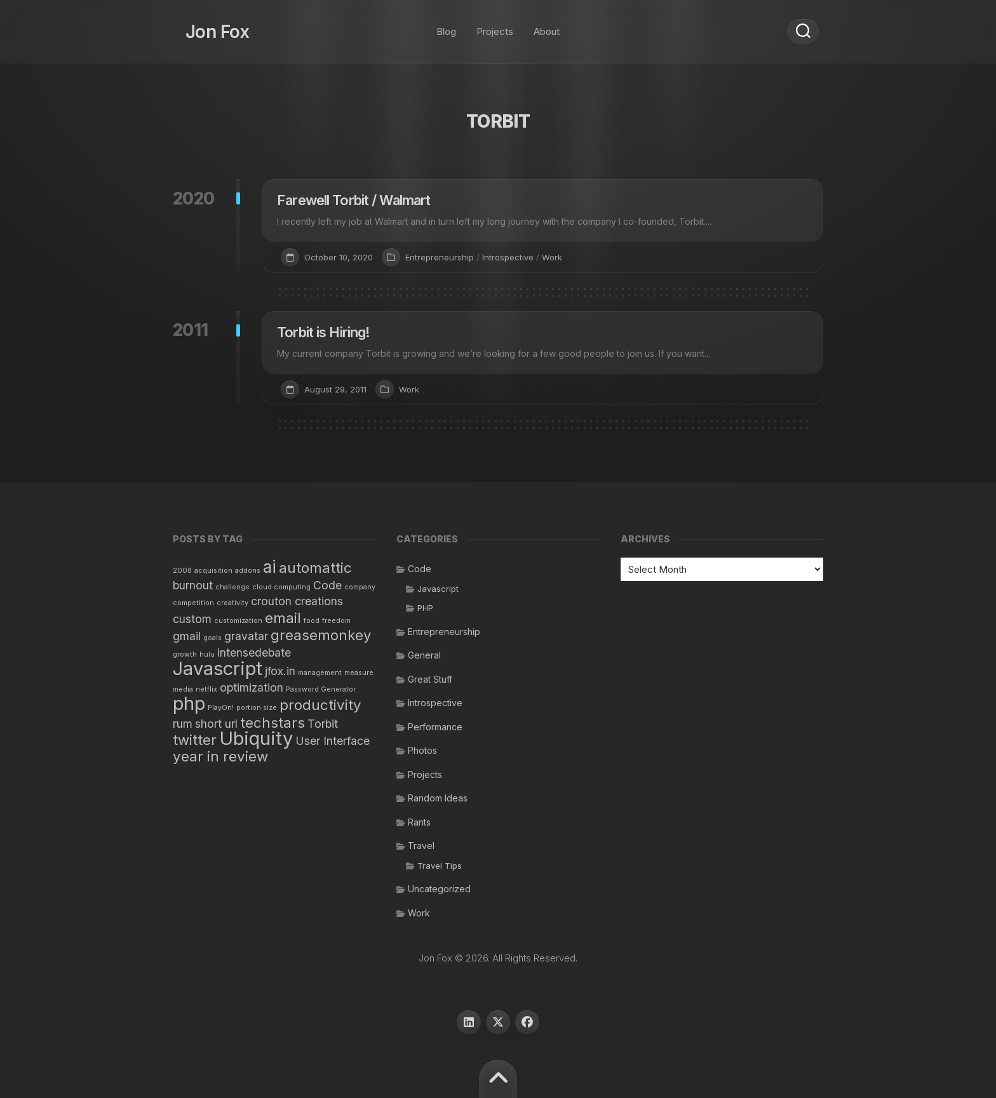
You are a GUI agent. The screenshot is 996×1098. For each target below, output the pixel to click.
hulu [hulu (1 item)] (207, 654)
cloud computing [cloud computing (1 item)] (281, 587)
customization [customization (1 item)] (238, 621)
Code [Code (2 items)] (327, 585)
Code (419, 568)
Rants (419, 822)
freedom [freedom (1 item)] (336, 621)
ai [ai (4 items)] (269, 567)
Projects (494, 25)
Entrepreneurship (439, 257)
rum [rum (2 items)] (182, 723)
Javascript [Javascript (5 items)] (217, 668)
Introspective (508, 257)
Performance (435, 726)
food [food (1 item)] (312, 621)
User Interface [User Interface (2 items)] (332, 740)
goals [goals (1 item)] (212, 638)
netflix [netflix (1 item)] (206, 689)
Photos (422, 750)
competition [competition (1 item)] (193, 603)
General (424, 655)
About (547, 25)
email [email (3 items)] (283, 617)
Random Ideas (438, 798)
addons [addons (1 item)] (247, 570)
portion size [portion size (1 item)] (256, 708)
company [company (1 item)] (359, 587)
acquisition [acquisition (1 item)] (213, 570)
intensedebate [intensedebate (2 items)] (254, 652)
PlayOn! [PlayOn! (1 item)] (221, 708)
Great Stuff (430, 679)
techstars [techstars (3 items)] (272, 722)
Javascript (438, 589)
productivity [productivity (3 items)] (320, 704)
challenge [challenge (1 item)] (232, 587)
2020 (194, 198)
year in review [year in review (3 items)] (220, 756)
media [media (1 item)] (183, 689)
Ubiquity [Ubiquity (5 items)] (256, 738)
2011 (190, 330)
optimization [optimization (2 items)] (251, 687)
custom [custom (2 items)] (192, 619)
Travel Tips (439, 865)
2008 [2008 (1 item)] (182, 570)
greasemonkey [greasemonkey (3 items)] (321, 634)
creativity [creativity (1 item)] (232, 603)
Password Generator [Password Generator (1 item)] (321, 689)
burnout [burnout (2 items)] (193, 585)
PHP (425, 608)
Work (552, 257)
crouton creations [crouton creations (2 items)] (297, 601)
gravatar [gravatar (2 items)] (246, 636)
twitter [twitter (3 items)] (195, 739)
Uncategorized (439, 888)
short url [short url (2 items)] (216, 723)
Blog (446, 25)
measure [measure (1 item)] (359, 673)
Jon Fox (204, 25)
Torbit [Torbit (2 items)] (322, 723)
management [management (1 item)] (320, 673)
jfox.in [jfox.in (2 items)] (280, 671)
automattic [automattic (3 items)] (315, 567)
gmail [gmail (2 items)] (187, 636)
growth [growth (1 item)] (185, 654)
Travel (421, 845)
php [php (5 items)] (189, 703)
